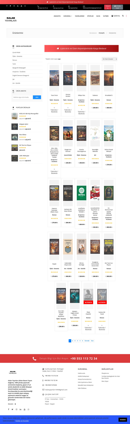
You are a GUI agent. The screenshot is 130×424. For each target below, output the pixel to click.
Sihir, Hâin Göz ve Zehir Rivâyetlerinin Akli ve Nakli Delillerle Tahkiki (54, 152)
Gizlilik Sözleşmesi (83, 376)
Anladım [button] (123, 419)
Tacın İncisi (54, 95)
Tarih (14, 64)
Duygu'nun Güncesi (68, 150)
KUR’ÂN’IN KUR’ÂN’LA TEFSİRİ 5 (81, 210)
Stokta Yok (88, 302)
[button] (115, 16)
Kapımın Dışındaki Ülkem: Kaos (54, 210)
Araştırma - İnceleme (19, 72)
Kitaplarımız (105, 373)
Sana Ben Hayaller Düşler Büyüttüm (61, 313)
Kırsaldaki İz (108, 95)
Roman (15, 60)
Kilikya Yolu (81, 95)
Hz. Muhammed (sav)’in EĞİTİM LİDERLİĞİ (109, 211)
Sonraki (87, 341)
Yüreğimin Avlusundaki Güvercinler (95, 264)
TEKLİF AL (108, 7)
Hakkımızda (81, 373)
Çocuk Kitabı (16, 52)
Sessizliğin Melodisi (95, 150)
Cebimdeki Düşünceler (68, 264)
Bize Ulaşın (105, 381)
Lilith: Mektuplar (24, 155)
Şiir (14, 79)
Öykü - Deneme (17, 56)
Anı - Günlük (16, 83)
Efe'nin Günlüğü (81, 264)
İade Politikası (82, 388)
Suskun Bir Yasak (102, 313)
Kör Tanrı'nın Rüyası (25, 145)
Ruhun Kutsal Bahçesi (109, 150)
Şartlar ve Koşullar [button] (22, 421)
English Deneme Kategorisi (21, 75)
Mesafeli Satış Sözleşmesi (85, 385)
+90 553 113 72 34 (43, 8)
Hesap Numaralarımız (84, 379)
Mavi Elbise (22, 134)
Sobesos (95, 95)
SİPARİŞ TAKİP (117, 7)
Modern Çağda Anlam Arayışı (75, 313)
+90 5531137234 (72, 8)
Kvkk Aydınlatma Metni (85, 382)
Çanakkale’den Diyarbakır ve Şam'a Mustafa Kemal (95, 211)
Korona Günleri (68, 95)
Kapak (54, 264)
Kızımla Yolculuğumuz (81, 150)
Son (92, 341)
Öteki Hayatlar (88, 313)
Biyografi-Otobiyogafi (19, 68)
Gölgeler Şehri (23, 124)
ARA (37, 97)
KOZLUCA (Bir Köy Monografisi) (28, 113)
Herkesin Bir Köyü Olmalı (68, 210)
